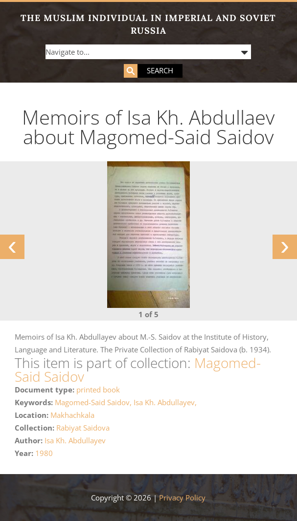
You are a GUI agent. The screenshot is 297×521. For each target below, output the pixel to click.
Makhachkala (72, 415)
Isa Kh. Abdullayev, (165, 402)
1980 (44, 453)
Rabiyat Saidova (83, 428)
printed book (98, 389)
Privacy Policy (182, 497)
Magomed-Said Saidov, (94, 402)
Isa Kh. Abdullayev (75, 440)
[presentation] (12, 247)
